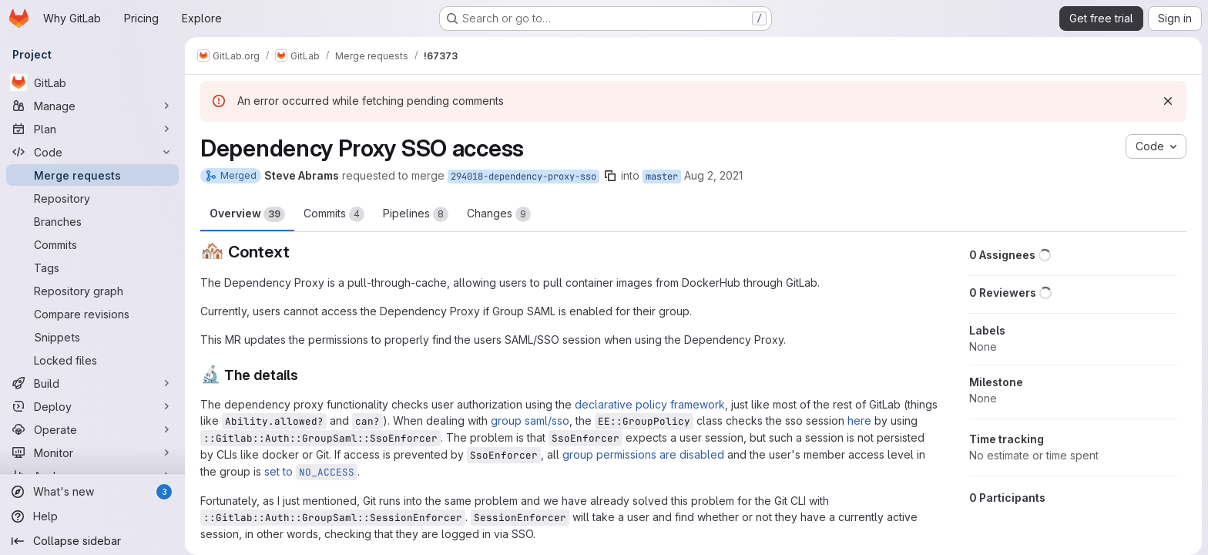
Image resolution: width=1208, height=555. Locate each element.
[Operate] (92, 429)
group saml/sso (530, 420)
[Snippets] (92, 337)
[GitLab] (92, 82)
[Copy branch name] (610, 175)
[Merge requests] (92, 175)
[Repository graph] (92, 290)
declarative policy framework (650, 404)
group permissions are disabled (643, 454)
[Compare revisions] (92, 314)
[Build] (92, 383)
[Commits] (92, 244)
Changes (499, 214)
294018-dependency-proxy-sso (523, 176)
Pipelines (415, 214)
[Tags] (92, 267)
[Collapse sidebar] (92, 535)
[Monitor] (92, 452)
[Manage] (92, 105)
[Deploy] (92, 406)
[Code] (92, 152)
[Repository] (92, 198)
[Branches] (92, 221)
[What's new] (92, 485)
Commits (334, 214)
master (662, 176)
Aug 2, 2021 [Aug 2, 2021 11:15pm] (713, 175)
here (859, 420)
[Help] (92, 510)
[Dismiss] (1168, 101)
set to (310, 471)
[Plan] (92, 129)
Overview (247, 214)
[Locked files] (92, 360)
